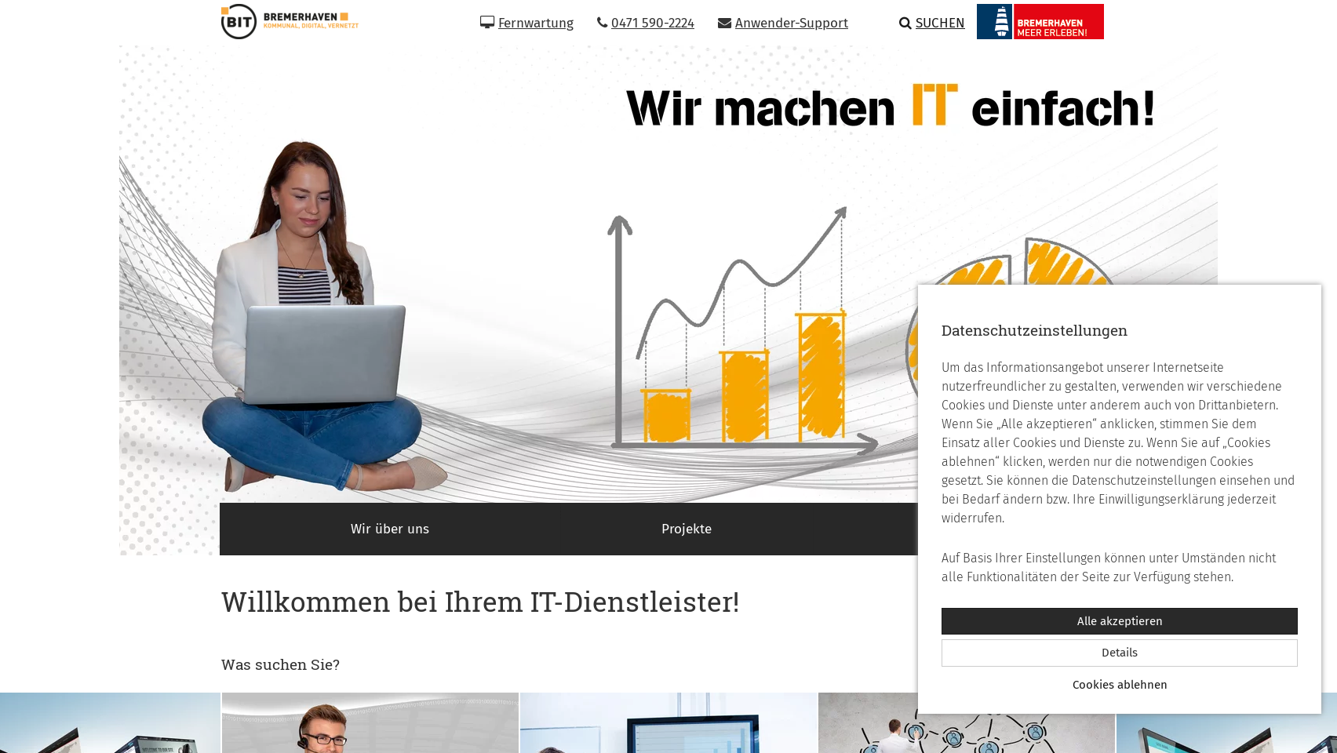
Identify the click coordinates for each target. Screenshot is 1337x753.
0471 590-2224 (645, 23)
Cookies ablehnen (1120, 685)
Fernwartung (527, 23)
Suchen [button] (932, 23)
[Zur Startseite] (284, 21)
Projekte (686, 529)
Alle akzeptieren (1120, 621)
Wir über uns (390, 529)
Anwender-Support (783, 23)
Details (1120, 653)
